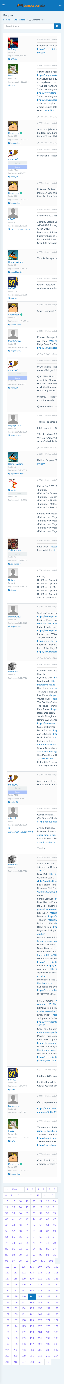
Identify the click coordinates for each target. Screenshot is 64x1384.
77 (40, 1243)
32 (6, 1213)
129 (48, 1284)
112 (24, 1272)
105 (24, 1266)
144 (56, 1296)
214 (56, 1356)
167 (15, 1320)
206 (48, 1350)
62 (47, 1231)
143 (48, 1296)
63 (54, 1231)
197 (32, 1344)
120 (32, 1278)
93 (40, 1255)
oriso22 (12, 818)
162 (32, 1314)
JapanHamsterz (15, 272)
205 (40, 1350)
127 (32, 1284)
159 (7, 1314)
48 (6, 1225)
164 (48, 1314)
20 (34, 1201)
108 (48, 1266)
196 (24, 1344)
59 (27, 1231)
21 (40, 1201)
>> (48, 1362)
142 (40, 1296)
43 (27, 1219)
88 (6, 1255)
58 (20, 1231)
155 (32, 1308)
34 (20, 1213)
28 (34, 1207)
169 (32, 1320)
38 (47, 1213)
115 (48, 1272)
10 (17, 1195)
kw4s (11, 75)
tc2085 (11, 219)
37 (40, 1213)
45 (40, 1219)
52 (34, 1225)
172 (56, 1320)
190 (32, 1338)
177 (40, 1326)
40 (6, 1219)
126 (24, 1284)
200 (56, 1344)
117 (7, 1278)
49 (13, 1225)
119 (24, 1278)
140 (24, 1296)
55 (54, 1225)
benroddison (14, 143)
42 (20, 1219)
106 (32, 1266)
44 (34, 1219)
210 (24, 1356)
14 (45, 1195)
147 (24, 1302)
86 (47, 1248)
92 (34, 1255)
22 (47, 1201)
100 (35, 1260)
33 (13, 1213)
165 (56, 1314)
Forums (6, 19)
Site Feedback (20, 19)
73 (13, 1243)
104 (15, 1266)
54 (47, 1225)
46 (47, 1219)
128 (40, 1284)
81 (13, 1248)
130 (56, 1284)
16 (6, 1201)
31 (54, 1207)
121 (40, 1278)
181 (15, 1332)
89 (13, 1255)
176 (32, 1326)
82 (20, 1248)
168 (24, 1320)
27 (27, 1207)
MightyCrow (14, 341)
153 (15, 1308)
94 (47, 1255)
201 (7, 1350)
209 (15, 1356)
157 (48, 1308)
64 (6, 1237)
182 (24, 1332)
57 (13, 1231)
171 (48, 1320)
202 (15, 1350)
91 (27, 1255)
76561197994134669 (19, 229)
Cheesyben (13, 133)
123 (56, 1278)
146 (15, 1302)
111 (15, 1272)
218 (32, 1362)
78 (47, 1243)
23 (54, 1201)
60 (34, 1231)
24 (6, 1207)
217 (24, 1362)
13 (38, 1195)
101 (43, 1260)
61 (40, 1231)
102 (51, 1260)
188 (15, 1338)
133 (24, 1290)
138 (7, 1296)
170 (40, 1320)
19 (27, 1201)
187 (7, 1338)
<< (6, 1189)
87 (54, 1248)
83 (27, 1248)
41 (13, 1219)
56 (6, 1231)
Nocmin (12, 490)
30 (47, 1207)
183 (32, 1332)
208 (7, 1356)
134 (32, 1290)
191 (40, 1338)
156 (40, 1308)
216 (15, 1362)
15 (51, 1195)
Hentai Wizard (15, 262)
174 (15, 1326)
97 (13, 1260)
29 (40, 1207)
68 (34, 1237)
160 (15, 1314)
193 (56, 1338)
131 (7, 1290)
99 (27, 1260)
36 (34, 1213)
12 (31, 1195)
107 (40, 1266)
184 (40, 1332)
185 (48, 1332)
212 (40, 1356)
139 (15, 1296)
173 (7, 1326)
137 (56, 1290)
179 (56, 1326)
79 (54, 1243)
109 (56, 1266)
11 (24, 1195)
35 (27, 1213)
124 (7, 1284)
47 (54, 1219)
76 (34, 1243)
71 (54, 1237)
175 (24, 1326)
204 (32, 1350)
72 (6, 1243)
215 (7, 1362)
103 (7, 1266)
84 (34, 1248)
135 (40, 1290)
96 (6, 1260)
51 (27, 1225)
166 (7, 1320)
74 (20, 1243)
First (14, 1189)
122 (48, 1278)
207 (56, 1350)
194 (7, 1344)
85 (40, 1248)
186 (56, 1332)
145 (7, 1302)
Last (40, 1362)
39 (54, 1213)
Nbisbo (11, 580)
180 (7, 1332)
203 (24, 1350)
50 (20, 1225)
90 (20, 1255)
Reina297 (13, 671)
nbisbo (12, 590)
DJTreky (12, 49)
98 (20, 1260)
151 (56, 1302)
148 (32, 1302)
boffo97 (12, 288)
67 (27, 1237)
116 (56, 1272)
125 (15, 1284)
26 (20, 1207)
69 (40, 1237)
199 (48, 1344)
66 (20, 1237)
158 (56, 1308)
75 (27, 1243)
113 (32, 1272)
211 (32, 1356)
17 (13, 1201)
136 (48, 1290)
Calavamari (13, 1106)
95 (54, 1255)
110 (7, 1272)
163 (40, 1314)
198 (40, 1344)
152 (7, 1308)
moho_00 (13, 159)
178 (48, 1326)
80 (6, 1248)
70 (47, 1237)
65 (13, 1237)
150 (48, 1302)
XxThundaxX (14, 550)
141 (32, 1296)
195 (15, 1344)
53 (40, 1225)
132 (15, 1290)
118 (15, 1278)
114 (40, 1272)
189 (24, 1338)
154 (24, 1308)
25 (13, 1207)
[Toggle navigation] (60, 5)
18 (20, 1201)
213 (48, 1356)
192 (48, 1338)
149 (40, 1302)
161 (24, 1314)
